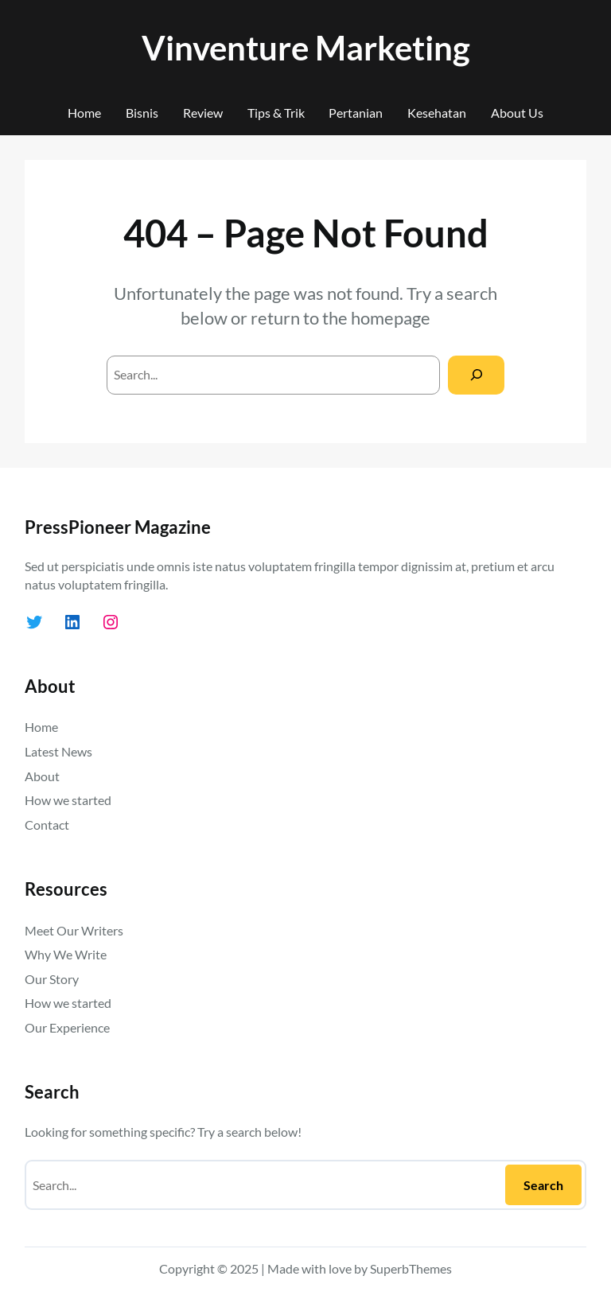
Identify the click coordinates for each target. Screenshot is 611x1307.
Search (543, 1184)
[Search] (476, 375)
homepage (390, 318)
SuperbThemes (411, 1268)
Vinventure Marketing (306, 47)
